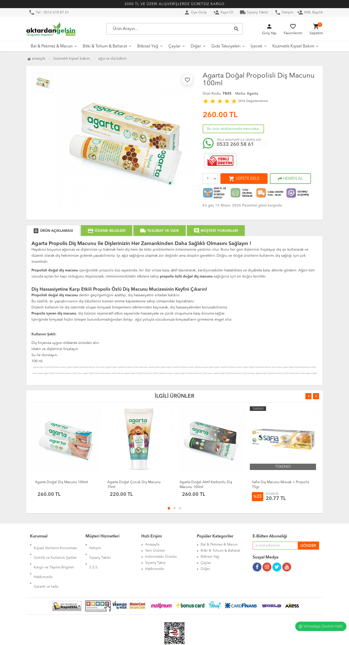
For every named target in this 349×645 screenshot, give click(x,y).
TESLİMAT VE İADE (159, 230)
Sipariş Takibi (254, 12)
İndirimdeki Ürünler (161, 557)
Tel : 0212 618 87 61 (49, 12)
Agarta (252, 93)
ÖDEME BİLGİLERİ (107, 230)
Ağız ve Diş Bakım (112, 58)
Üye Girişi (195, 12)
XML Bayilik (310, 12)
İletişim (284, 12)
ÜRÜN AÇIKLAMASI (53, 230)
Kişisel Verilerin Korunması (55, 544)
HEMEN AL (290, 179)
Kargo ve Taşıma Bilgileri (54, 557)
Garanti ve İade (46, 569)
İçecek (256, 46)
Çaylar (174, 46)
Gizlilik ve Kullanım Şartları (55, 550)
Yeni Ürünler (155, 550)
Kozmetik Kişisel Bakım (293, 46)
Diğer (196, 46)
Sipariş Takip (155, 563)
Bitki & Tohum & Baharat (105, 46)
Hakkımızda (43, 563)
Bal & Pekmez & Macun (52, 46)
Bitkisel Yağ (147, 46)
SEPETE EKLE (244, 179)
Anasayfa (36, 58)
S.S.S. (93, 557)
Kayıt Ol (223, 12)
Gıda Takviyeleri (225, 46)
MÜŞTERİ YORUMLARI (216, 230)
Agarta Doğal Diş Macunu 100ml (61, 482)
